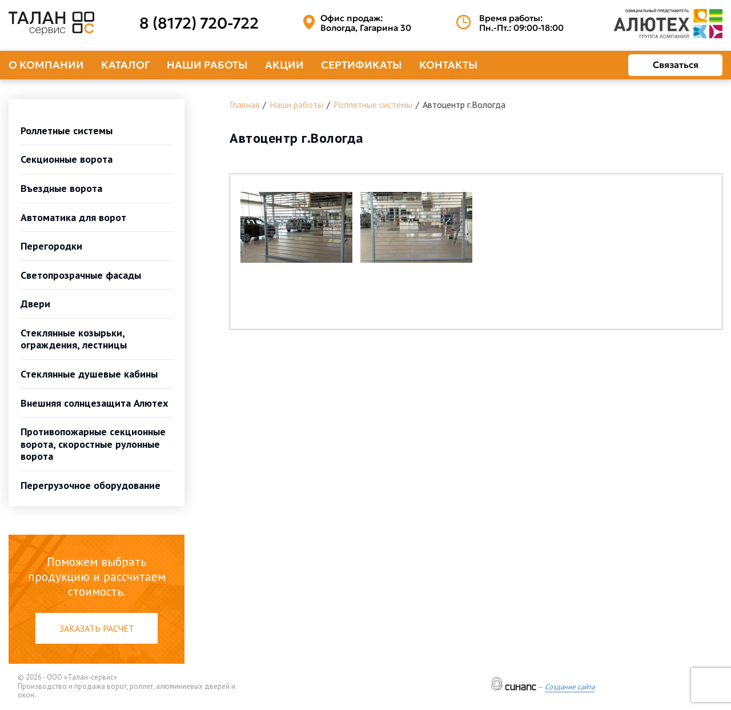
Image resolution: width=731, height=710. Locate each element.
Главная (244, 104)
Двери (35, 303)
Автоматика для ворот (73, 217)
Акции (284, 64)
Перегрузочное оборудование (90, 485)
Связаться (675, 64)
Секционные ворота (67, 159)
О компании (46, 64)
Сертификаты (361, 64)
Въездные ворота (61, 188)
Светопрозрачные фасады (81, 275)
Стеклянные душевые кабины (89, 373)
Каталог (125, 64)
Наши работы (207, 64)
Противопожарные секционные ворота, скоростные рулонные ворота (93, 444)
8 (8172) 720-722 (199, 23)
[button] (296, 227)
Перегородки (51, 245)
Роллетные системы (67, 130)
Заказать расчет (96, 628)
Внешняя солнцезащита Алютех (94, 403)
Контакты (448, 64)
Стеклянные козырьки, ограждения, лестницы (74, 339)
